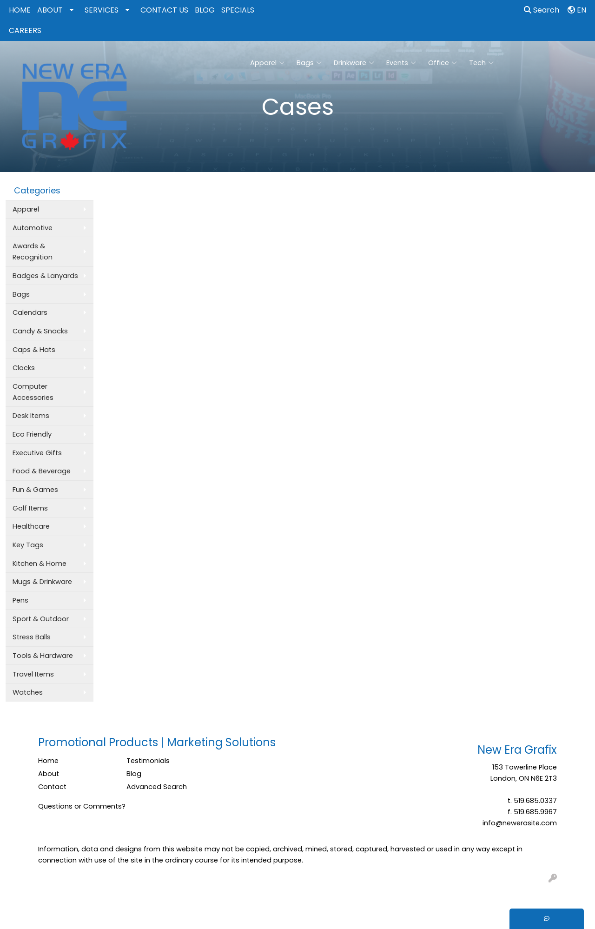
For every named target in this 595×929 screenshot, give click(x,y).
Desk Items (31, 415)
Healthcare (31, 526)
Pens (20, 600)
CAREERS (25, 30)
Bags (309, 62)
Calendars (30, 312)
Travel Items (33, 674)
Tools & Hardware (43, 655)
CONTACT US (164, 10)
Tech (481, 62)
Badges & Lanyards (45, 275)
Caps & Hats (34, 349)
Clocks (24, 367)
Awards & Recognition (33, 251)
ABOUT (50, 10)
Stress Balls (32, 637)
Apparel (267, 62)
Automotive (33, 227)
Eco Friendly (32, 434)
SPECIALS (237, 10)
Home (48, 760)
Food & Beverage (42, 471)
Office (442, 62)
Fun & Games (35, 489)
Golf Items (30, 508)
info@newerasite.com (520, 823)
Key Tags (28, 545)
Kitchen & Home (39, 563)
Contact (52, 786)
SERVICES (102, 10)
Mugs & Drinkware (42, 581)
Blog (133, 773)
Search (541, 10)
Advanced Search (156, 786)
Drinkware (354, 62)
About (48, 773)
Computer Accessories (33, 392)
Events (401, 62)
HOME (20, 10)
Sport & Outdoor (41, 619)
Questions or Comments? (82, 806)
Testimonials (148, 760)
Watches (28, 692)
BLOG (205, 10)
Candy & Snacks (40, 331)
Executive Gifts (37, 453)
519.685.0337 (535, 800)
